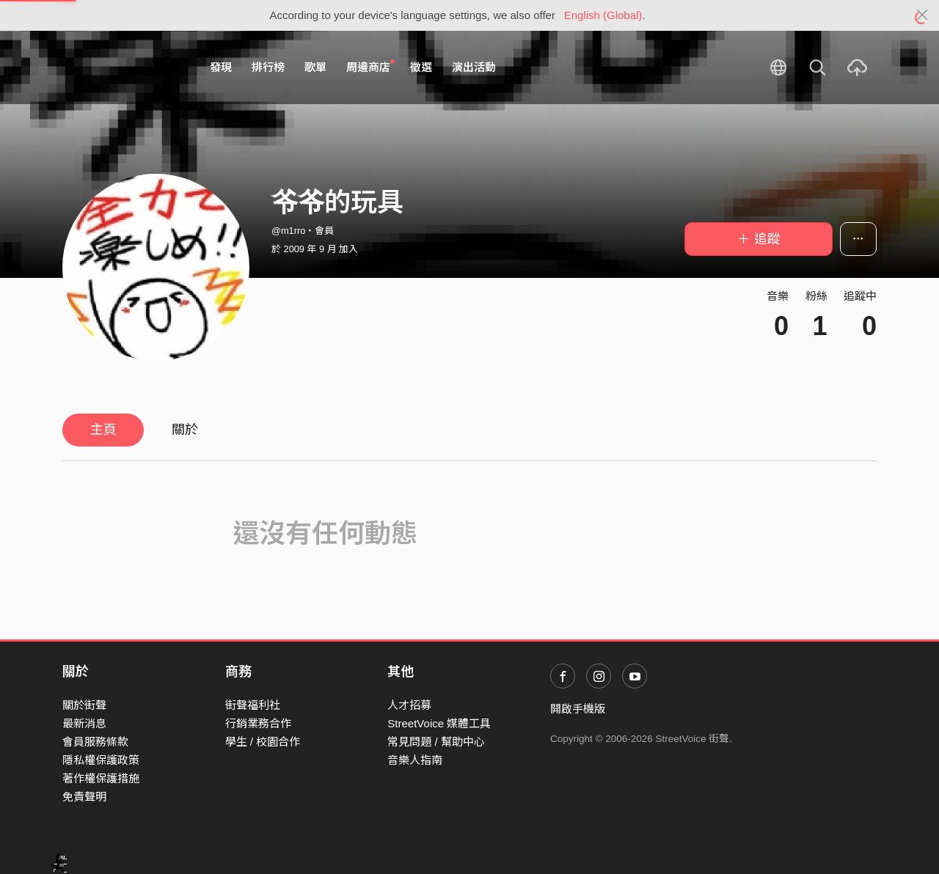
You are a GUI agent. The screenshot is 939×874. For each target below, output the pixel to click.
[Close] (922, 15)
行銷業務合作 (258, 723)
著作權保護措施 (100, 778)
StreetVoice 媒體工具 (439, 723)
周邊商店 (370, 66)
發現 (221, 67)
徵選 (421, 67)
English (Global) (603, 15)
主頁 (103, 429)
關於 (185, 429)
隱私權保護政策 (100, 760)
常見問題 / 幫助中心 (436, 741)
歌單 (315, 67)
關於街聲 (84, 705)
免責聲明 (84, 796)
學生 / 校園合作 (263, 741)
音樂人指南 (414, 760)
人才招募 (409, 705)
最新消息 (84, 723)
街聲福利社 (252, 705)
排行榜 (268, 67)
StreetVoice (122, 67)
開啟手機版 (577, 708)
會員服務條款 (95, 741)
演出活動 (474, 67)
